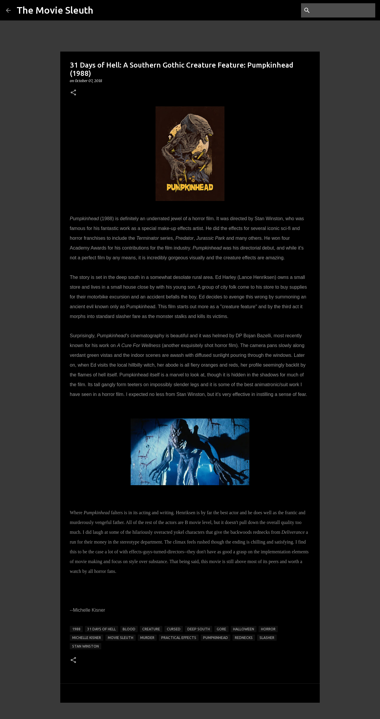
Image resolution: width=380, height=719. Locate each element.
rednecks (244, 638)
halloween (243, 629)
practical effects (178, 638)
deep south (198, 629)
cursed (173, 629)
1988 (76, 629)
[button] (73, 93)
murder (147, 638)
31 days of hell (101, 629)
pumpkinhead (215, 638)
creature (151, 629)
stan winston (85, 646)
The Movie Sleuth (55, 10)
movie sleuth (120, 638)
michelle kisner (86, 638)
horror (268, 629)
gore (221, 629)
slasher (266, 638)
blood (129, 629)
